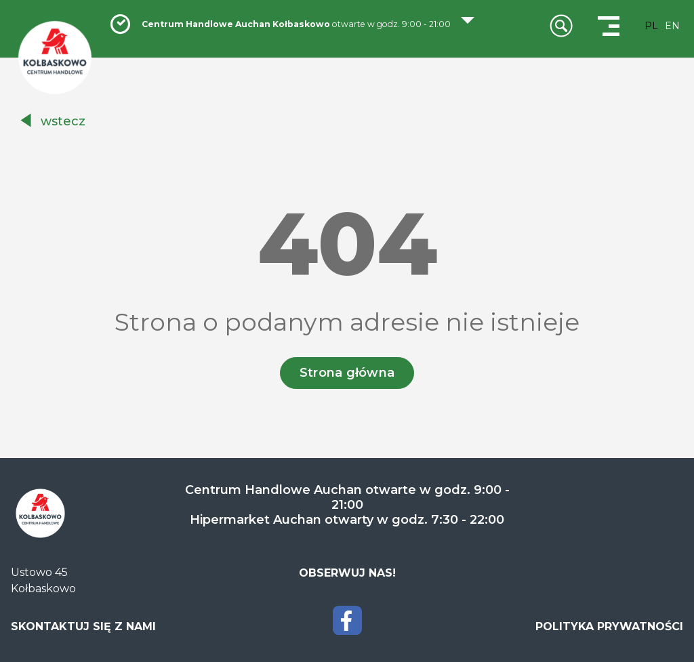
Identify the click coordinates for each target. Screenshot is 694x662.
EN (672, 26)
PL (651, 26)
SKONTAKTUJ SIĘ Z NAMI (83, 626)
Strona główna (347, 372)
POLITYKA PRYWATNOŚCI (609, 626)
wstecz (63, 121)
